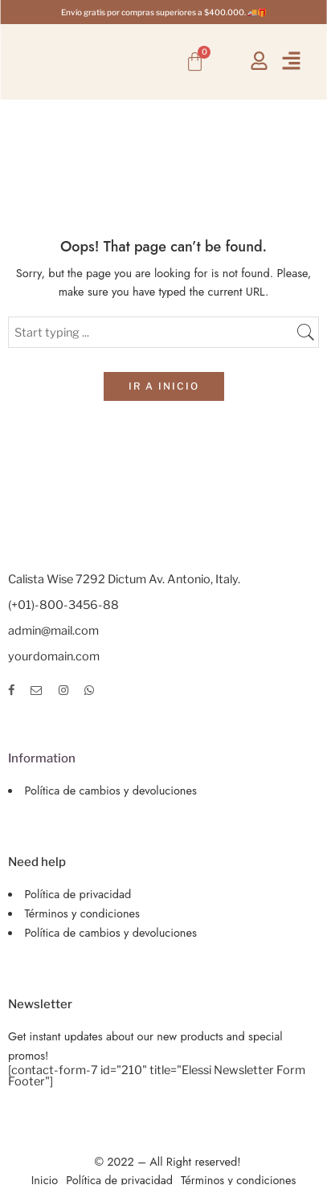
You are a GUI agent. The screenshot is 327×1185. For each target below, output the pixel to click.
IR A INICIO (164, 386)
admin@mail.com (53, 630)
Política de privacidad (78, 893)
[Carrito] (195, 61)
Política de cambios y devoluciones (111, 790)
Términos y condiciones (82, 913)
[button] (291, 61)
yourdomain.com (54, 656)
